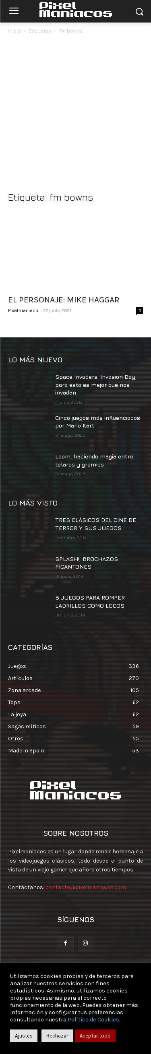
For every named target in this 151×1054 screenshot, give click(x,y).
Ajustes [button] (24, 1036)
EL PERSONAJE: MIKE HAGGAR (64, 299)
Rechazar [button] (57, 1036)
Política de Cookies (93, 1019)
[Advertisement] (75, 114)
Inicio (14, 31)
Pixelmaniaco (23, 310)
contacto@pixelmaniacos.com (86, 887)
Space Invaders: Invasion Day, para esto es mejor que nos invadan (96, 384)
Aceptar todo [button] (95, 1036)
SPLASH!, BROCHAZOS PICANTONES (86, 562)
